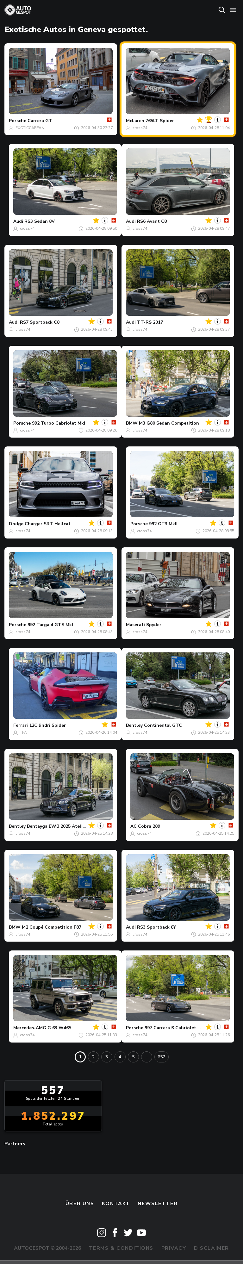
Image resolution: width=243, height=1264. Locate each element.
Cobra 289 (149, 826)
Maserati (135, 625)
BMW (132, 423)
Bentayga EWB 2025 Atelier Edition (65, 826)
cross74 (140, 127)
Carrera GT (40, 121)
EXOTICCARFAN (30, 127)
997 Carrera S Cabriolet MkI (175, 1028)
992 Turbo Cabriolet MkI (58, 423)
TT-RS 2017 (150, 322)
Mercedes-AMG (29, 1028)
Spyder (153, 625)
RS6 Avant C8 (152, 221)
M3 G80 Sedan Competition (169, 423)
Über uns (79, 1203)
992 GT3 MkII (163, 524)
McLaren (135, 121)
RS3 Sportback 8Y (156, 927)
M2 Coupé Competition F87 (51, 927)
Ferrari (20, 725)
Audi (18, 221)
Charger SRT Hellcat (48, 524)
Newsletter (158, 1203)
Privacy (173, 1248)
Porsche (17, 121)
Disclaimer (211, 1248)
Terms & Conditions (121, 1248)
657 (161, 1057)
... (146, 1057)
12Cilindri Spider (47, 725)
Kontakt (116, 1203)
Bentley (134, 725)
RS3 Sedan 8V (39, 221)
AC (133, 826)
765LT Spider (160, 121)
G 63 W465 (59, 1028)
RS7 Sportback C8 (39, 322)
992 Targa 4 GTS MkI (50, 625)
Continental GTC (163, 725)
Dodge (16, 524)
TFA (23, 732)
